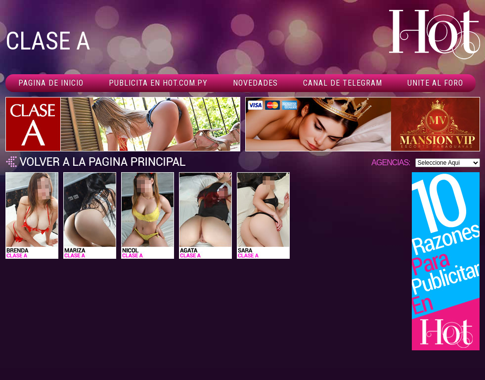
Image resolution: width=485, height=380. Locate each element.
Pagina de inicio (51, 83)
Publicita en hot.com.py (158, 83)
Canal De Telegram (342, 83)
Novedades (255, 83)
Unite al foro (435, 83)
